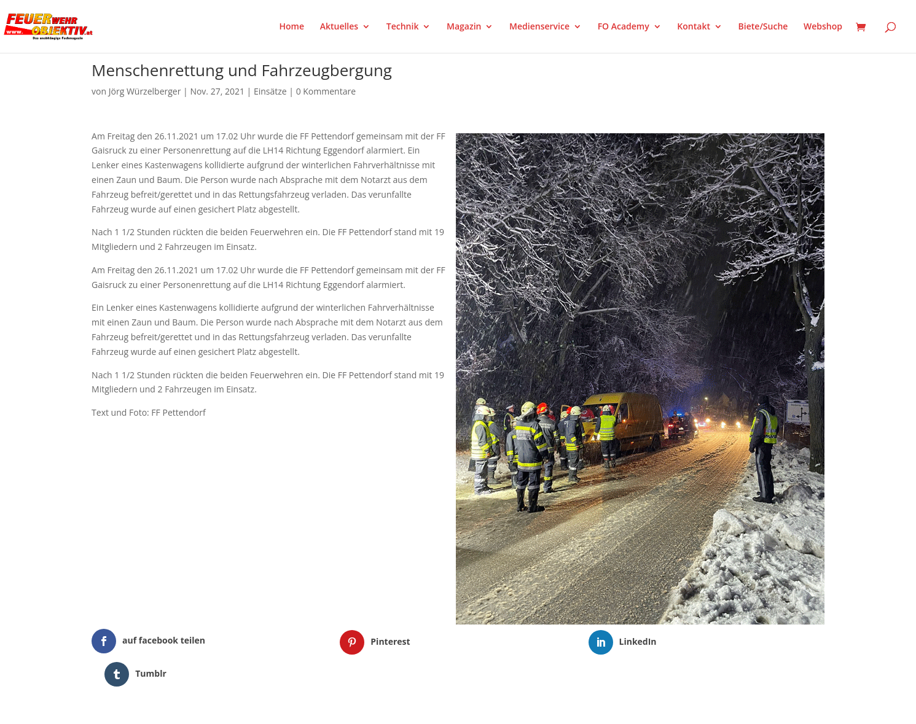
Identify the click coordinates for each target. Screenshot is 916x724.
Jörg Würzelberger (145, 91)
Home (292, 27)
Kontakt (693, 27)
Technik (402, 27)
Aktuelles (339, 27)
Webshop (823, 27)
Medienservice (539, 27)
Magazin (464, 27)
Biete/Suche (763, 27)
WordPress (235, 707)
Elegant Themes (152, 707)
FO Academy (623, 27)
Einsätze (270, 91)
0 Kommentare (326, 91)
